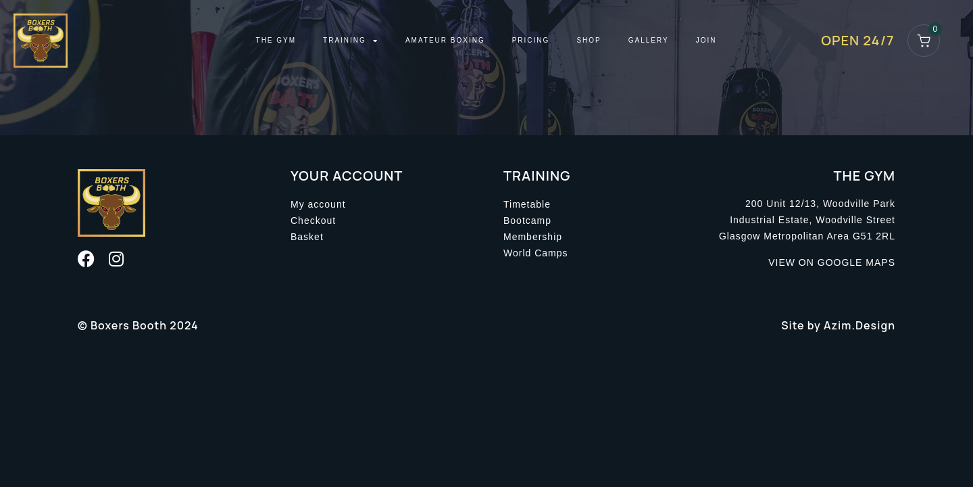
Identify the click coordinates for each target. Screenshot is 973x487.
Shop (588, 40)
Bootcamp (527, 220)
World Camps (535, 253)
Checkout (313, 220)
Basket (307, 236)
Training (350, 40)
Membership (532, 236)
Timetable (527, 204)
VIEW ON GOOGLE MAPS (831, 262)
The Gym (276, 40)
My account (318, 204)
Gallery (648, 40)
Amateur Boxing (445, 40)
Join (706, 40)
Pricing (531, 40)
